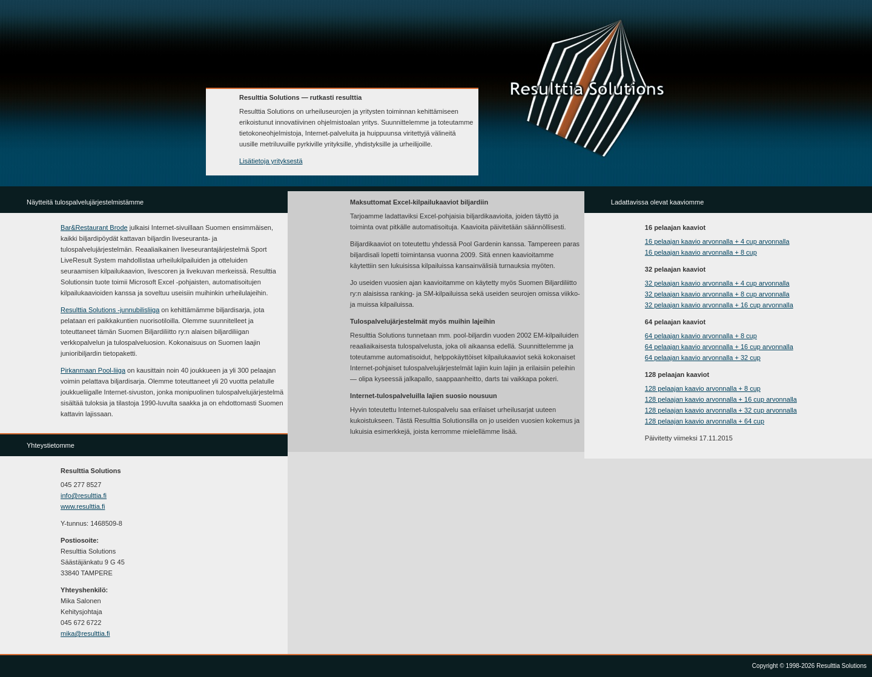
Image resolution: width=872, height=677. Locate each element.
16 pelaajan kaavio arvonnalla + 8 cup (701, 252)
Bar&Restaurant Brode (94, 227)
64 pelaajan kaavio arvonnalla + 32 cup (703, 357)
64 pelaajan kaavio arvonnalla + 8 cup (701, 335)
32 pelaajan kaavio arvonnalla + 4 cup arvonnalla (717, 283)
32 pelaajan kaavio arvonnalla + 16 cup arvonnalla (719, 305)
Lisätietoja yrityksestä (271, 161)
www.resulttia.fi (83, 506)
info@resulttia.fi (84, 495)
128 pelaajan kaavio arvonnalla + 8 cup (703, 388)
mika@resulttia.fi (85, 633)
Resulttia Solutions (110, 309)
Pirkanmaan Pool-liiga (93, 370)
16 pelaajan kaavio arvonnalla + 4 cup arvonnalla (717, 241)
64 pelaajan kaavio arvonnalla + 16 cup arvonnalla (719, 346)
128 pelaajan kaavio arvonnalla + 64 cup (704, 421)
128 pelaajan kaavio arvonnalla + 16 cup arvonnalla (721, 399)
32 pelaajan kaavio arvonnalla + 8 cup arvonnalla (717, 294)
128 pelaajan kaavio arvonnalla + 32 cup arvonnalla (721, 410)
